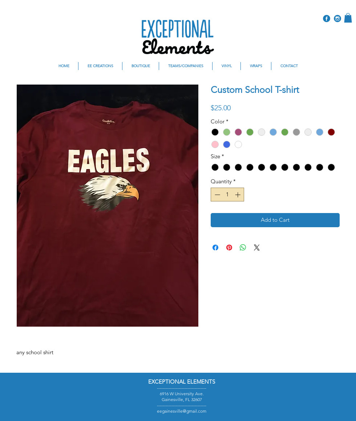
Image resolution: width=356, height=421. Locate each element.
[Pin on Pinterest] (229, 247)
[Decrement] (217, 194)
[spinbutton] (228, 194)
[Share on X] (256, 247)
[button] (348, 18)
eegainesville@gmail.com (181, 411)
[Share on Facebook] (215, 247)
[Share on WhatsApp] (243, 247)
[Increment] (238, 194)
